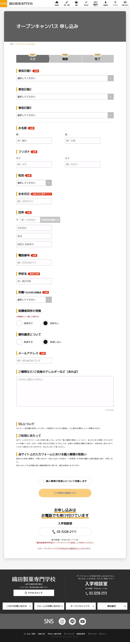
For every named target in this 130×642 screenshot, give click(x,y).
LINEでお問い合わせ (17, 606)
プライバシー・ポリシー (97, 634)
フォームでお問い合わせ (48, 606)
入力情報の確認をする (65, 493)
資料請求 (111, 606)
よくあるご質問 (30, 634)
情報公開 (41, 634)
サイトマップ (69, 634)
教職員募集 (81, 634)
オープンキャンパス (80, 606)
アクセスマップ (34, 592)
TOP (11, 44)
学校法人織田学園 (54, 634)
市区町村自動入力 (50, 219)
